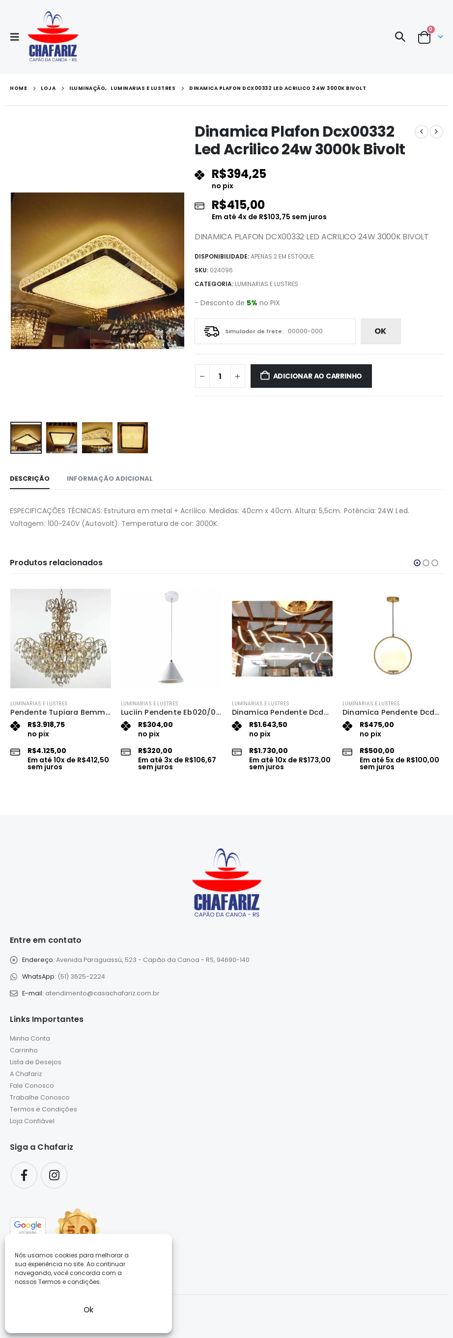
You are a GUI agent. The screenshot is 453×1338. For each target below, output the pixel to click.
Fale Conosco (32, 1086)
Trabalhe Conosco (40, 1098)
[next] (436, 132)
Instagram (54, 1175)
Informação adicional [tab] (110, 478)
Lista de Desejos (35, 1062)
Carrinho (24, 1051)
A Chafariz (26, 1074)
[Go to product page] (61, 638)
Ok (88, 1310)
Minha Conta (30, 1039)
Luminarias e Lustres (266, 284)
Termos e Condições (43, 1109)
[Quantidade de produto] (220, 376)
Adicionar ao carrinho (318, 376)
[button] (18, 37)
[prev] (421, 132)
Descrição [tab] (30, 478)
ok (380, 331)
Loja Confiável (32, 1121)
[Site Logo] (53, 37)
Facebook (24, 1175)
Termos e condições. (69, 1282)
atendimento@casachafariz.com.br (102, 993)
